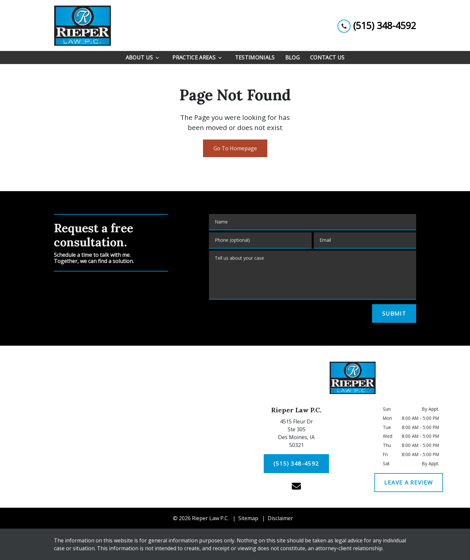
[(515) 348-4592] (296, 463)
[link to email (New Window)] (296, 486)
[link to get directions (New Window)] (296, 435)
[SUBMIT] (394, 313)
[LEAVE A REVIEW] (408, 482)
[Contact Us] (327, 57)
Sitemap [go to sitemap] (248, 518)
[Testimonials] (254, 57)
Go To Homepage (235, 148)
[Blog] (292, 57)
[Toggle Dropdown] (159, 58)
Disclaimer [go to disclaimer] (280, 518)
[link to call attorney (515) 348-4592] (376, 25)
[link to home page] (82, 25)
